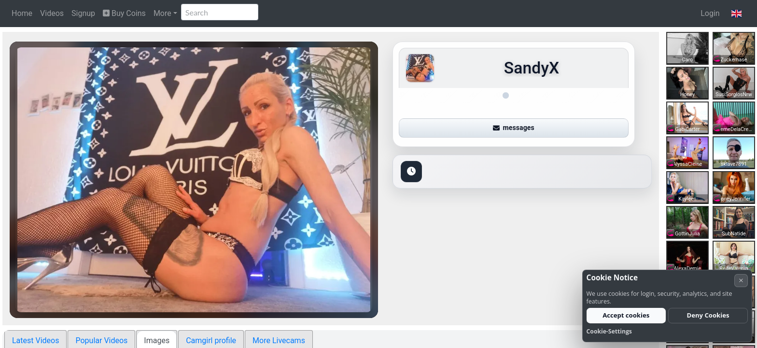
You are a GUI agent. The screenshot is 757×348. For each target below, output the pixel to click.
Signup (83, 13)
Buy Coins (124, 13)
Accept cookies (626, 315)
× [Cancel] (741, 280)
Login (710, 13)
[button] (736, 13)
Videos (52, 13)
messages (513, 127)
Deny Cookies (708, 315)
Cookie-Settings (609, 331)
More (162, 13)
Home (22, 13)
